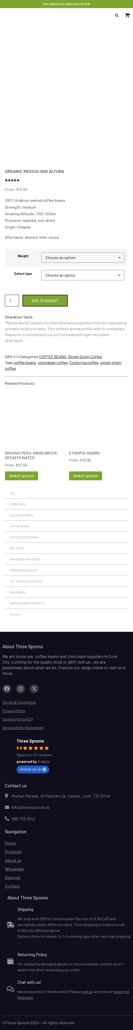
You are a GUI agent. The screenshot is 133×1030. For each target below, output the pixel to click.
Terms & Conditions (19, 702)
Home (10, 843)
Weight (23, 256)
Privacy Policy (13, 710)
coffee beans (25, 362)
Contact (12, 886)
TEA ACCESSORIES (21, 515)
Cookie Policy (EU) (17, 719)
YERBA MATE (18, 504)
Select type (23, 273)
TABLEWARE (17, 592)
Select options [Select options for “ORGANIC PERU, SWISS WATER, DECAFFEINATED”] (21, 475)
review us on (33, 769)
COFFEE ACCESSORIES (24, 537)
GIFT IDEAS (17, 548)
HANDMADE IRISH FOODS (25, 559)
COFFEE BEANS (52, 356)
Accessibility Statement (22, 727)
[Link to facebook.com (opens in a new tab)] (6, 688)
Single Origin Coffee (85, 356)
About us (13, 860)
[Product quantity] (12, 300)
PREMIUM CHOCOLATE (23, 570)
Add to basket (45, 300)
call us (87, 991)
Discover (15, 614)
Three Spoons (30, 741)
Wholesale (14, 869)
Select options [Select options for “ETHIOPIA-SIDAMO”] (85, 475)
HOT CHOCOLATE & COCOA (26, 581)
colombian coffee (53, 362)
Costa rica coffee (84, 362)
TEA (12, 493)
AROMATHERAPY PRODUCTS (27, 603)
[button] (117, 15)
